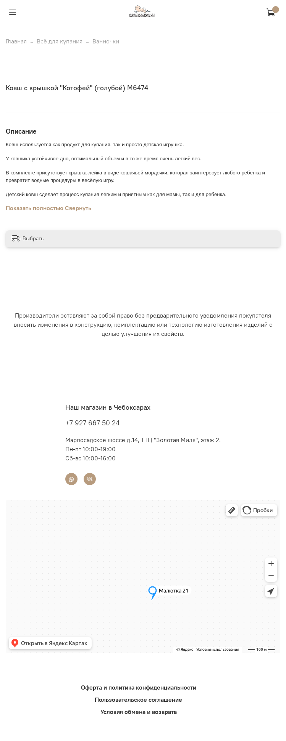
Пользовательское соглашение (138, 699)
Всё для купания (59, 41)
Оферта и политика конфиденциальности (138, 687)
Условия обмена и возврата (138, 711)
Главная (16, 41)
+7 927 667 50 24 (92, 422)
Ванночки (105, 41)
